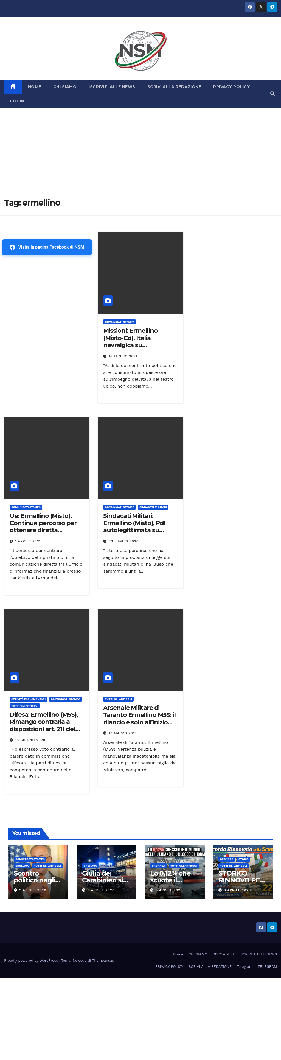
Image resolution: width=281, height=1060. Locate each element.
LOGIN (17, 101)
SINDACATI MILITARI (153, 507)
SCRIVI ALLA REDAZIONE (174, 86)
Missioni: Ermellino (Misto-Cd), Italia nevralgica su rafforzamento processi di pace (138, 345)
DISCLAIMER (223, 954)
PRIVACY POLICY (231, 86)
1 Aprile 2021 (28, 541)
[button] (272, 93)
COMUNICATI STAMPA (119, 321)
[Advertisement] (140, 149)
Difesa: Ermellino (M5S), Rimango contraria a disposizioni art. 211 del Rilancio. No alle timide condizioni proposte (44, 729)
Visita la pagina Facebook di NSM (47, 247)
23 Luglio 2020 (124, 541)
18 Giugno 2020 (30, 740)
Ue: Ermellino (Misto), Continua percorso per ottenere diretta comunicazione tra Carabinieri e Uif (43, 530)
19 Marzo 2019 (123, 733)
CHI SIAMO (65, 86)
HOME (34, 86)
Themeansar (102, 960)
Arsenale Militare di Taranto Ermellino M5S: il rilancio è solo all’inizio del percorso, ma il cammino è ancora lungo (140, 722)
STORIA (243, 858)
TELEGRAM (267, 966)
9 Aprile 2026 (32, 890)
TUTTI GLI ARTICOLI (24, 705)
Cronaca (22, 865)
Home (178, 954)
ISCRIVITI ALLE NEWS (112, 86)
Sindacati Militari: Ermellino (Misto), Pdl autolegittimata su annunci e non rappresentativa (134, 530)
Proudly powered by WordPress (31, 960)
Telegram (244, 966)
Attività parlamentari (28, 698)
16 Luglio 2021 (123, 356)
